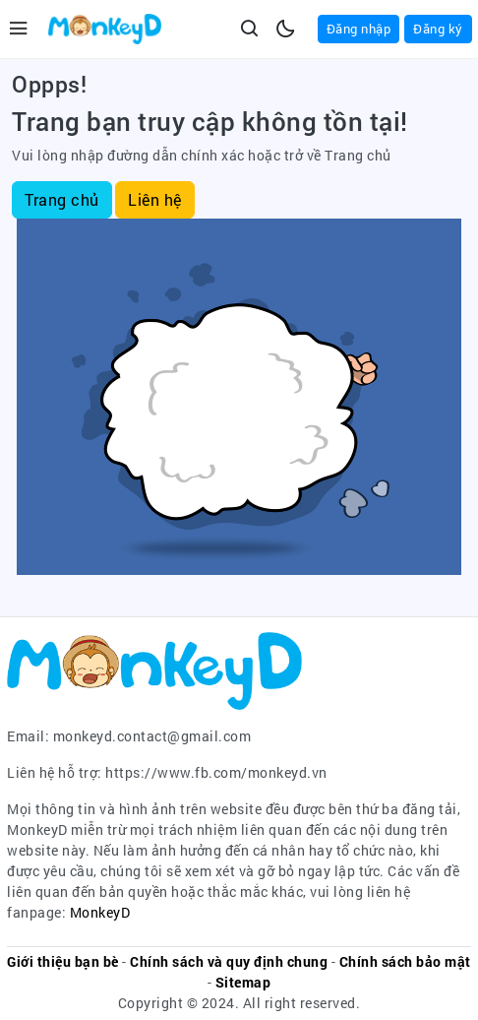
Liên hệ (155, 199)
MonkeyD (100, 912)
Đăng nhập (359, 28)
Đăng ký (438, 28)
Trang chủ (62, 199)
